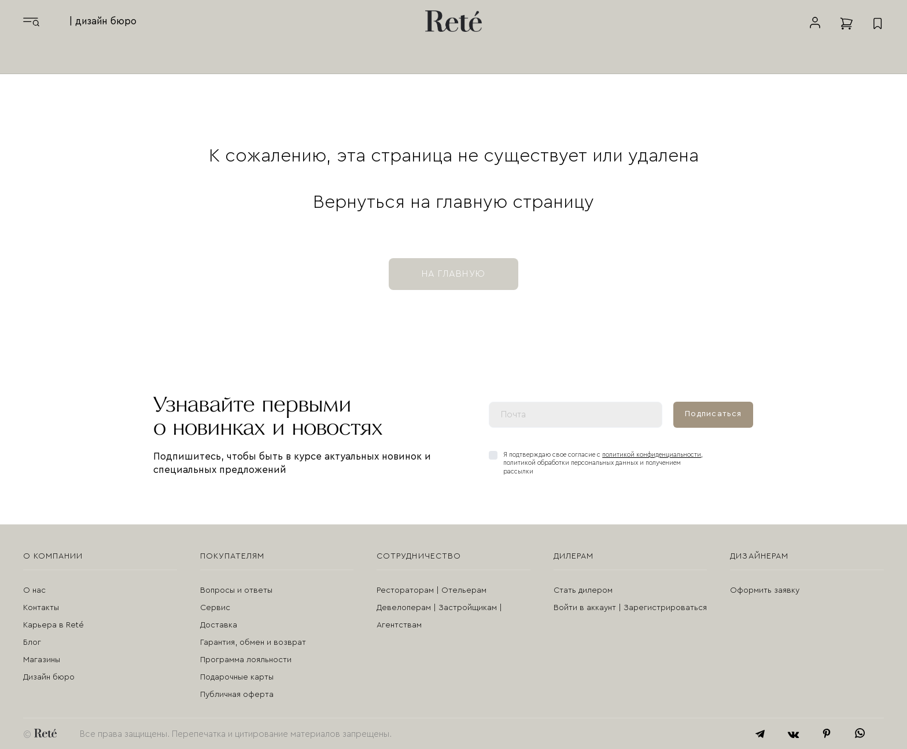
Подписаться (713, 413)
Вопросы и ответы (236, 590)
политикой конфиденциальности (651, 454)
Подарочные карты (237, 677)
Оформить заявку (764, 590)
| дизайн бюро (103, 21)
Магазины (41, 659)
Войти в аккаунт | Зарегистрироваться (630, 607)
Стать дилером (583, 590)
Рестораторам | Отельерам (431, 590)
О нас (34, 590)
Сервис (215, 607)
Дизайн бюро (49, 677)
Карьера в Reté (53, 625)
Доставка (218, 625)
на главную (453, 273)
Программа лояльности (246, 659)
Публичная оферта (237, 694)
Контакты (41, 607)
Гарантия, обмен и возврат (253, 642)
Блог (32, 642)
